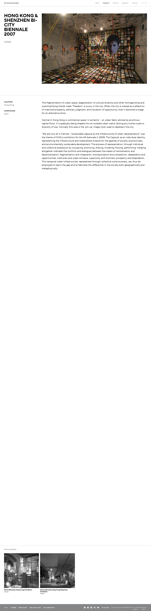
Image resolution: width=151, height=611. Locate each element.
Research (125, 3)
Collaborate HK (48, 607)
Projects (106, 3)
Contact (135, 3)
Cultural (7, 42)
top (143, 609)
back (135, 609)
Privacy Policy (105, 607)
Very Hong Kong (35, 607)
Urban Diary (22, 607)
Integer (13, 607)
